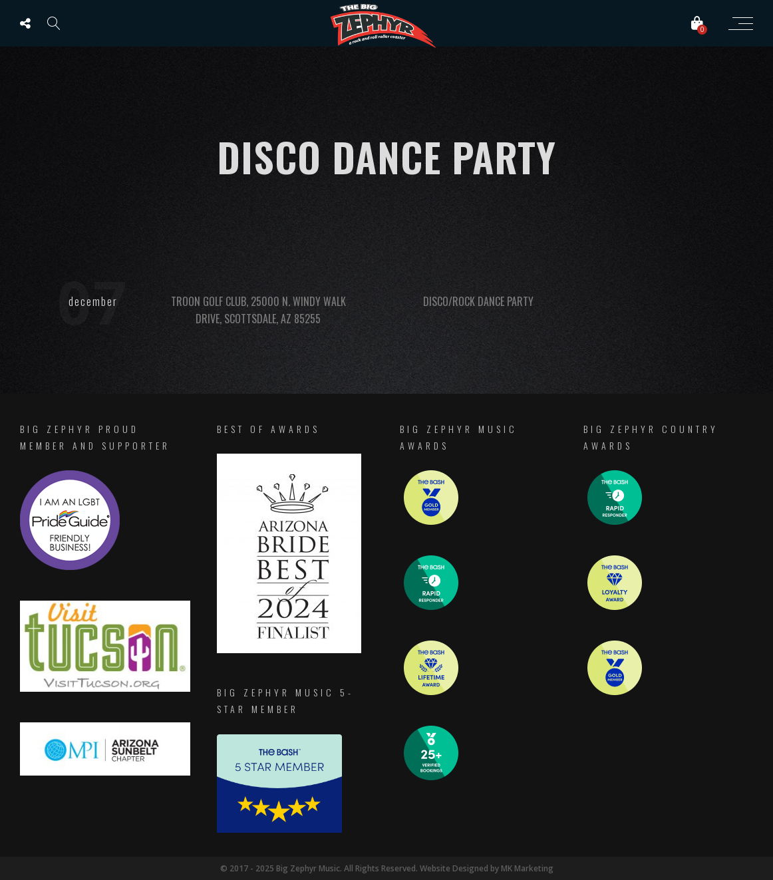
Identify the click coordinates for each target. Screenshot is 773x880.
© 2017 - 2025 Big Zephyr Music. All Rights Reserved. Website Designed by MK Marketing (386, 868)
